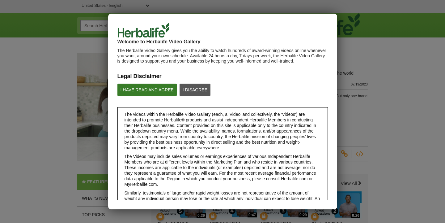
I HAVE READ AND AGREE (147, 89)
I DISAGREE (195, 89)
